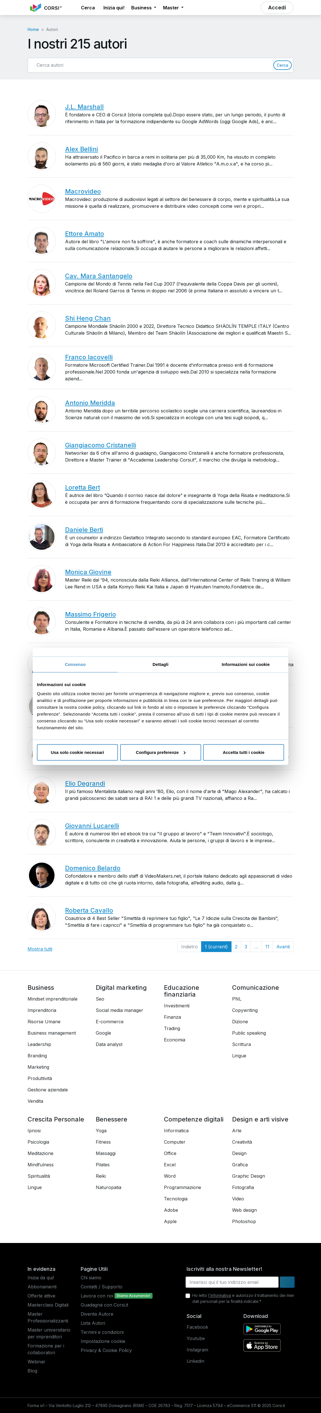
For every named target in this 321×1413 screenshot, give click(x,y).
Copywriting (245, 1010)
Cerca (282, 65)
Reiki (101, 1176)
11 (267, 946)
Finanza (172, 1017)
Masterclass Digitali (48, 1305)
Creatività (242, 1142)
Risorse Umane (44, 1021)
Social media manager (119, 1010)
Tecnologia (175, 1199)
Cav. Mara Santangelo (98, 276)
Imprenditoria (42, 1010)
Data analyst (109, 1044)
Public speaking (249, 1033)
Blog (32, 1371)
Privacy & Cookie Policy (106, 1350)
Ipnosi (34, 1130)
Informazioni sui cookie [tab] (246, 664)
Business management (52, 1033)
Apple (170, 1221)
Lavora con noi (97, 1296)
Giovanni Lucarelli (92, 825)
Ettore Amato (84, 233)
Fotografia (243, 1187)
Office (170, 1153)
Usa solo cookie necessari (77, 752)
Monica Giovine (88, 572)
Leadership (39, 1044)
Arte (236, 1130)
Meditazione (40, 1153)
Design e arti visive (260, 1119)
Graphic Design (248, 1176)
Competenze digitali (194, 1119)
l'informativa (219, 1295)
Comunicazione (255, 987)
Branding (37, 1055)
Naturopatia (108, 1187)
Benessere (111, 1119)
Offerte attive (41, 1296)
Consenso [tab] (75, 664)
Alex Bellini (81, 149)
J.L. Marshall (84, 106)
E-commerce (110, 1021)
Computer (174, 1142)
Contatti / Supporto (101, 1287)
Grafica (240, 1164)
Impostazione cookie (103, 1341)
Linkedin (195, 1361)
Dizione (240, 1021)
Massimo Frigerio (90, 614)
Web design (244, 1210)
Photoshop (244, 1221)
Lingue (239, 1055)
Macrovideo (83, 191)
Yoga (101, 1130)
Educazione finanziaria (181, 991)
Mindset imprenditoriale (53, 999)
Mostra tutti (40, 949)
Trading (172, 1028)
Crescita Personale (56, 1119)
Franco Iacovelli (89, 357)
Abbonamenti (42, 1287)
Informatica (176, 1130)
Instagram (197, 1350)
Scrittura (241, 1044)
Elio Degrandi (85, 783)
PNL (236, 999)
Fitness (103, 1142)
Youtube (196, 1338)
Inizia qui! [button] (113, 8)
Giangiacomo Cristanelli (100, 445)
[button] (72, 7)
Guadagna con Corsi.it (104, 1305)
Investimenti (176, 1006)
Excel (170, 1164)
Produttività (40, 1078)
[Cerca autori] (153, 65)
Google (103, 1033)
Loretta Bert (82, 487)
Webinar (36, 1361)
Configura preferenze (160, 752)
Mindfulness (41, 1164)
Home (33, 29)
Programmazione (182, 1187)
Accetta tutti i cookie (243, 752)
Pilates (103, 1164)
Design (239, 1153)
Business (41, 987)
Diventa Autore (97, 1314)
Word (170, 1176)
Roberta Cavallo (89, 910)
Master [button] (171, 8)
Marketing (38, 1067)
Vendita (35, 1101)
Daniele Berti (84, 529)
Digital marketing (121, 987)
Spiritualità (39, 1176)
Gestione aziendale (48, 1090)
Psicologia (38, 1142)
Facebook (197, 1327)
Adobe (171, 1210)
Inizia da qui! (41, 1277)
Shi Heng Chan (88, 318)
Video (238, 1199)
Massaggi (106, 1153)
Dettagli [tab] (160, 664)
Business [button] (142, 8)
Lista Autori (93, 1323)
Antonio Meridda (90, 402)
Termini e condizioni (102, 1332)
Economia (174, 1040)
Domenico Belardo (92, 868)
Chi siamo (91, 1277)
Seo (100, 999)
